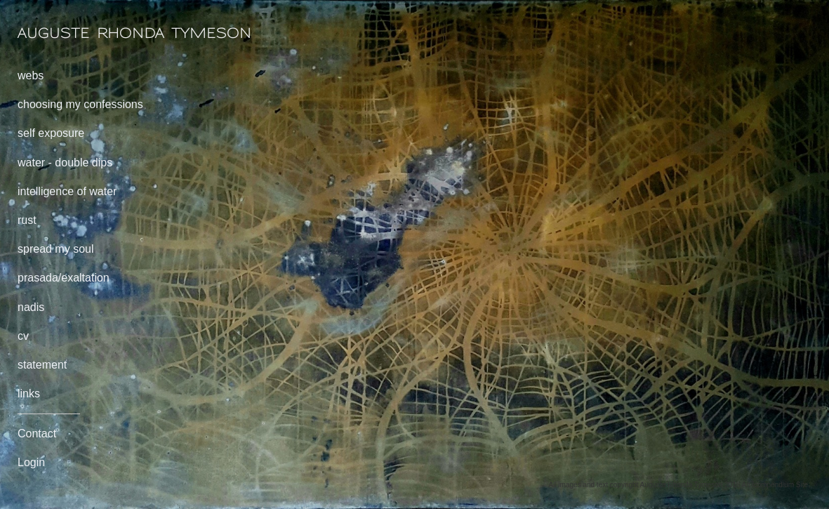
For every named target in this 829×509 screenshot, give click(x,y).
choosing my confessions (80, 104)
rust (27, 220)
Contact (37, 433)
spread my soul (56, 249)
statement (42, 365)
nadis (31, 307)
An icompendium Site (775, 485)
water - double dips (65, 162)
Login (31, 462)
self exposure (51, 133)
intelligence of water (67, 191)
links (29, 393)
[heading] (53, 33)
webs (31, 75)
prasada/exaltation (64, 278)
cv (23, 336)
